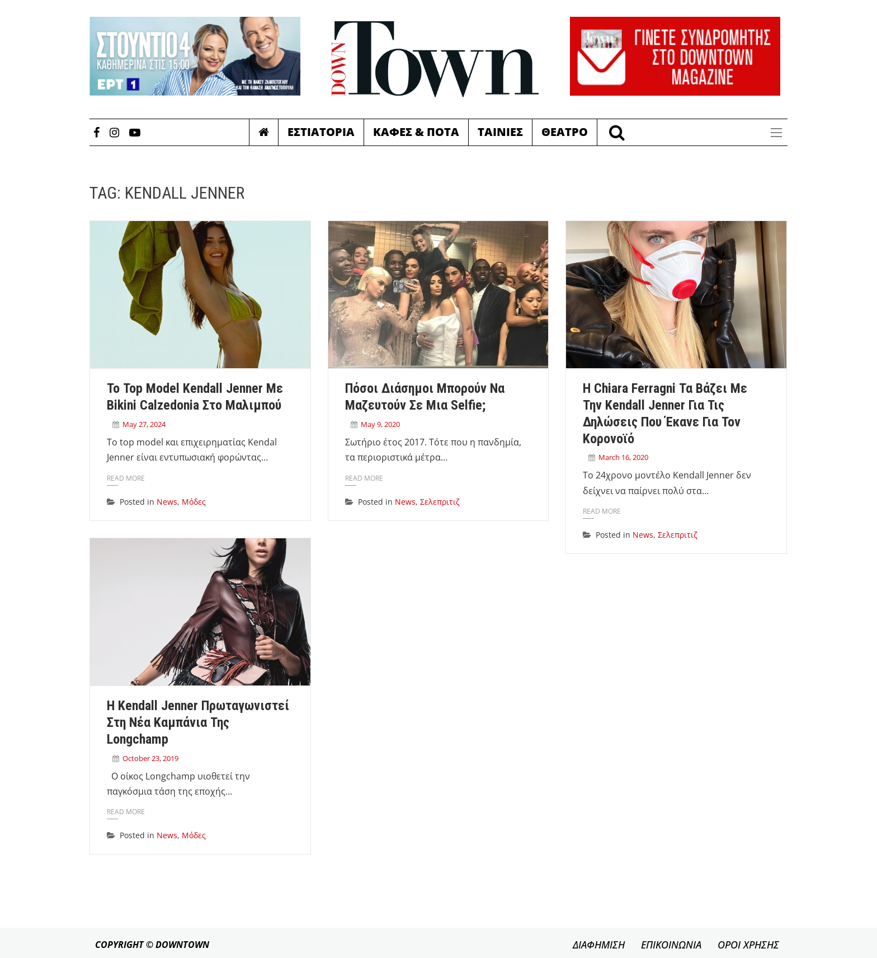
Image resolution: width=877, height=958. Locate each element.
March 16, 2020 (623, 457)
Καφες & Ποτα (416, 131)
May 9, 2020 (380, 424)
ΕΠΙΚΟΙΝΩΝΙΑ (671, 944)
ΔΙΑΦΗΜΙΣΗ (599, 944)
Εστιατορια (321, 131)
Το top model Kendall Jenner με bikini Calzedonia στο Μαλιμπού (195, 397)
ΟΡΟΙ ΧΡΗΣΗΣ (748, 944)
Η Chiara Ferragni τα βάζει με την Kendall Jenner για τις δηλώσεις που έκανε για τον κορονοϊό (665, 413)
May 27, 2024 (144, 424)
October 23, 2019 (150, 758)
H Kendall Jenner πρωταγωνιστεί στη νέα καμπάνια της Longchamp (198, 722)
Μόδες (194, 501)
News (167, 501)
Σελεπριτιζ (440, 501)
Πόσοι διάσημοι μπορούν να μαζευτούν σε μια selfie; (424, 397)
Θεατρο (564, 131)
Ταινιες (500, 131)
